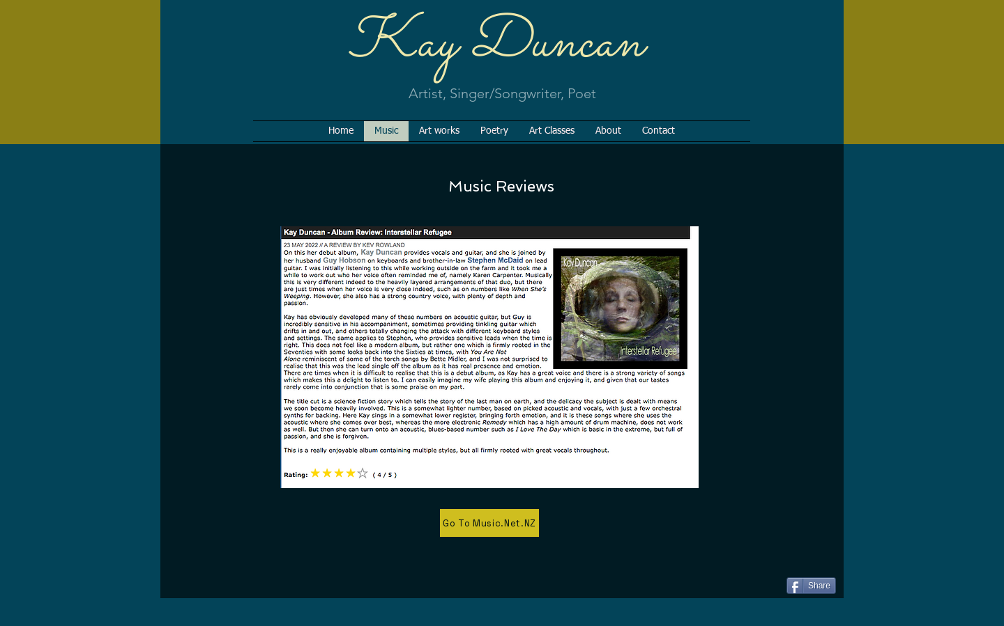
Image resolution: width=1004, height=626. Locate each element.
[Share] (811, 585)
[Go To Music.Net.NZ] (489, 523)
